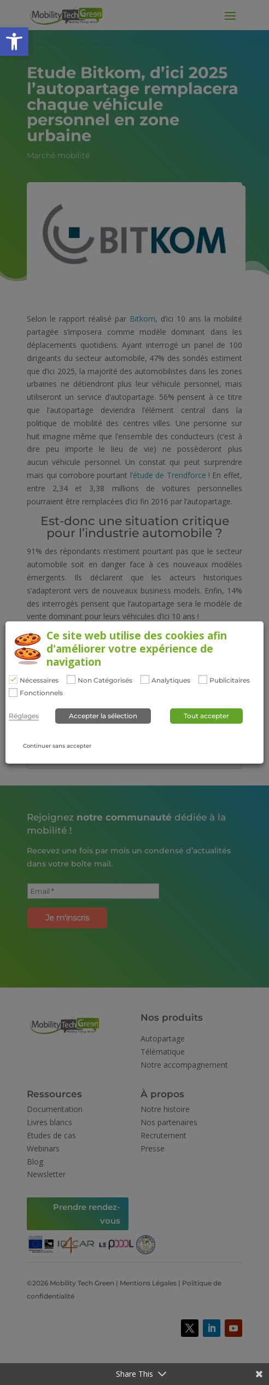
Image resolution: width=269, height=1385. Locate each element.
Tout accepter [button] (206, 716)
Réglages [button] (24, 716)
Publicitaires (229, 680)
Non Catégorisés (105, 680)
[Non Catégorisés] (71, 679)
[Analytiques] (145, 679)
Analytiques (170, 680)
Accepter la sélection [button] (103, 716)
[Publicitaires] (202, 679)
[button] (14, 41)
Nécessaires (39, 680)
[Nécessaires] (13, 679)
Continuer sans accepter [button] (57, 745)
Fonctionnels (41, 693)
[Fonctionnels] (13, 692)
